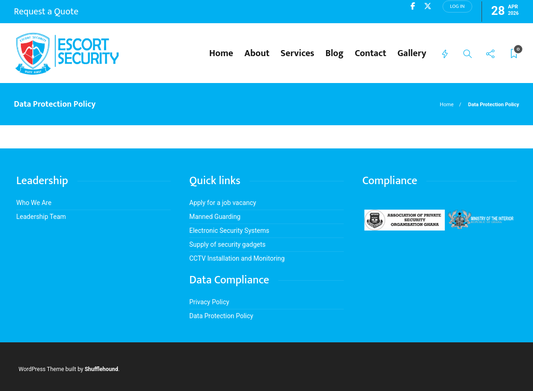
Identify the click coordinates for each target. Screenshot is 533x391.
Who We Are (33, 202)
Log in (457, 6)
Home (221, 53)
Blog (335, 53)
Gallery (412, 53)
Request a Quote (46, 11)
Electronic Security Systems (229, 230)
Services (298, 53)
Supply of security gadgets (227, 244)
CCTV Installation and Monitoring (237, 258)
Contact (370, 53)
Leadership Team (41, 216)
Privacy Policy (209, 302)
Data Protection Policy (221, 316)
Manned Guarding (214, 216)
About (257, 53)
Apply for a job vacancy (222, 202)
